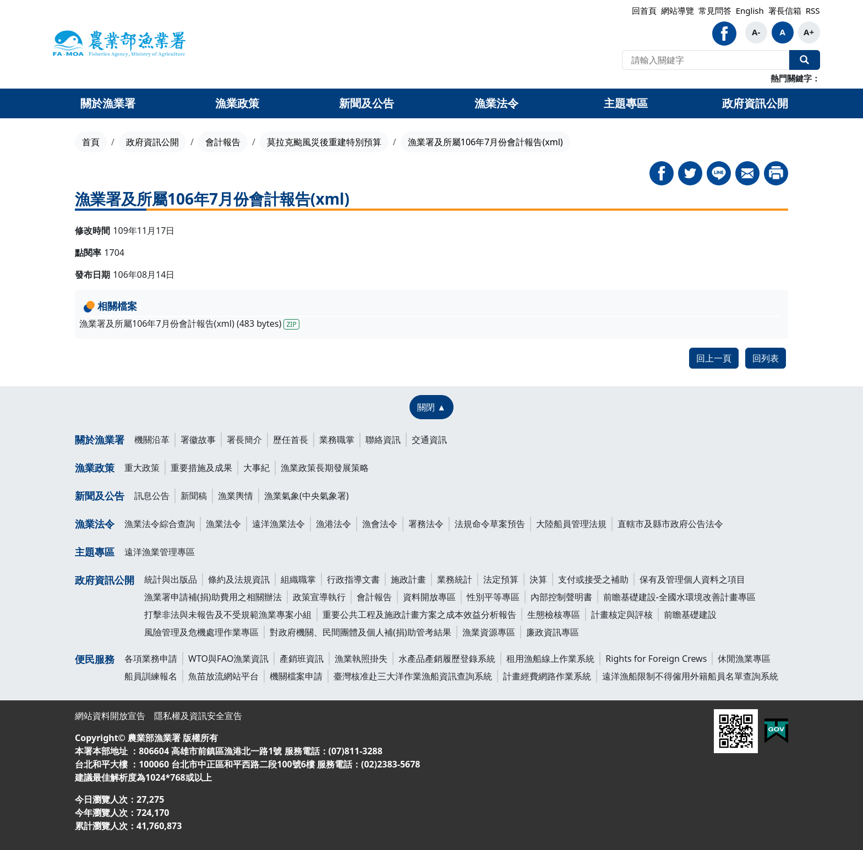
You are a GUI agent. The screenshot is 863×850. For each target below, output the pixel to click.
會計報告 (223, 142)
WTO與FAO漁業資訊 (228, 658)
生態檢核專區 (553, 614)
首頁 (91, 142)
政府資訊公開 (152, 142)
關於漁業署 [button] (107, 103)
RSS (813, 10)
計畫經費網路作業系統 (547, 676)
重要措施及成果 (201, 468)
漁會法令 (379, 524)
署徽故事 (198, 440)
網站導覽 (677, 10)
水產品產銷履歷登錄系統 (446, 658)
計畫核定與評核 (622, 614)
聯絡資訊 (383, 440)
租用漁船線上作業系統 (550, 658)
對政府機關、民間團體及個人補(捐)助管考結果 (360, 632)
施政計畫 (408, 579)
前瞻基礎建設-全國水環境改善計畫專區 (679, 597)
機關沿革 (152, 440)
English (750, 10)
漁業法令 (94, 523)
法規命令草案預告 (490, 524)
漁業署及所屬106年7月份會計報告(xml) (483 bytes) (189, 323)
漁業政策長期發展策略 (325, 468)
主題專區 (94, 551)
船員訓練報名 (150, 676)
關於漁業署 (99, 439)
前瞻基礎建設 (690, 614)
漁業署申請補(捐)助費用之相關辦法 (213, 597)
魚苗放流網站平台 (223, 676)
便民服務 (94, 659)
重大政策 (142, 468)
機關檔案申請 (296, 676)
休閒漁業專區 (744, 658)
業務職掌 (336, 440)
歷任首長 (290, 440)
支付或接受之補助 (593, 579)
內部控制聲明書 (561, 597)
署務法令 (426, 524)
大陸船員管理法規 (571, 524)
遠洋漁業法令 (278, 524)
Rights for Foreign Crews (656, 658)
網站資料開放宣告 (110, 716)
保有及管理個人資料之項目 (692, 579)
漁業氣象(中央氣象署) (306, 496)
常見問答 (714, 10)
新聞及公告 (99, 495)
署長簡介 (244, 440)
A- (756, 31)
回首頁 (644, 10)
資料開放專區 (429, 597)
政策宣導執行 (319, 597)
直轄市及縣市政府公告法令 (670, 524)
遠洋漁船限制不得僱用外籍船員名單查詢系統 (690, 676)
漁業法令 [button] (496, 103)
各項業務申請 (150, 658)
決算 (538, 579)
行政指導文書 (353, 579)
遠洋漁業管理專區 (159, 552)
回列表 (765, 358)
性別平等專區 (493, 597)
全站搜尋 (804, 60)
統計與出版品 (170, 579)
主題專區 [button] (626, 103)
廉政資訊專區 (552, 632)
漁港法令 (333, 524)
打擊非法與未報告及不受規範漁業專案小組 (228, 614)
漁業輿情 (235, 496)
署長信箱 (784, 10)
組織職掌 (298, 579)
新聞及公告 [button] (366, 103)
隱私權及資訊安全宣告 (198, 716)
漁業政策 (94, 467)
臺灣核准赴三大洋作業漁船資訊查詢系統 (413, 676)
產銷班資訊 (302, 658)
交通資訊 (429, 440)
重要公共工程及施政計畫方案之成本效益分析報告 (419, 614)
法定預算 (500, 579)
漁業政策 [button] (237, 103)
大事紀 (256, 468)
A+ (809, 31)
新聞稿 (194, 496)
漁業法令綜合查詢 (159, 524)
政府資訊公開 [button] (755, 103)
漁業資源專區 (488, 632)
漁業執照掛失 (361, 658)
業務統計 (454, 579)
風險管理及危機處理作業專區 (201, 632)
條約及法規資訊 (239, 579)
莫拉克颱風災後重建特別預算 (324, 142)
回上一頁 (713, 358)
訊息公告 (152, 496)
